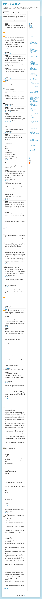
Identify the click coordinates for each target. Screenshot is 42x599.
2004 (30, 156)
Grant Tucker (31, 161)
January (31, 152)
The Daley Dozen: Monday (33, 132)
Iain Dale (31, 162)
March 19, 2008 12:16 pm (8, 111)
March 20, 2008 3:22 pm (7, 512)
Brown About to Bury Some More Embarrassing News (33, 146)
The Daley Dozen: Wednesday (33, 82)
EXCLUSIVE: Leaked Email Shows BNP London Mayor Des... (34, 70)
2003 (30, 157)
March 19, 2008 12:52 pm (8, 121)
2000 (30, 158)
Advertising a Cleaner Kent (33, 116)
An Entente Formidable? (32, 63)
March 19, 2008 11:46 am (8, 93)
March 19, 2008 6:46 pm (7, 398)
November (31, 26)
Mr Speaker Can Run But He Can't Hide (34, 91)
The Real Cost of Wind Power (33, 42)
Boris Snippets (31, 143)
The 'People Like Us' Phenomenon (33, 149)
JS (30, 163)
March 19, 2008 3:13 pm (7, 263)
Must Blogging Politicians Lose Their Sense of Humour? (34, 114)
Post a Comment (6, 588)
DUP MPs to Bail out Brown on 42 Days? (34, 144)
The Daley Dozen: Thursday (33, 68)
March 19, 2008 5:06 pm (7, 366)
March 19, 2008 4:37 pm (7, 326)
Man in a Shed (6, 87)
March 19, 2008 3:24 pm (7, 276)
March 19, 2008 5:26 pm (7, 370)
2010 (30, 22)
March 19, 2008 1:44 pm (7, 168)
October (31, 27)
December (31, 25)
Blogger (24, 595)
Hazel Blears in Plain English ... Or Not (34, 121)
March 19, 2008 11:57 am (8, 105)
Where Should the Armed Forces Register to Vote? (33, 85)
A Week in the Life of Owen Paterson (34, 50)
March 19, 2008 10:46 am (8, 66)
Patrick (6, 35)
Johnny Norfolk (7, 227)
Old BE (6, 31)
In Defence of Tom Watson (33, 109)
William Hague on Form (32, 150)
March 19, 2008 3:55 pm (7, 307)
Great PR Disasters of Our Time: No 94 (34, 37)
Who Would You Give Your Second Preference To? (33, 79)
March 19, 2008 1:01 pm (7, 159)
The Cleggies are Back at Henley (33, 69)
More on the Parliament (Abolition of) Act (34, 77)
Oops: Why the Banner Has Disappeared (34, 38)
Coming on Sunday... (32, 52)
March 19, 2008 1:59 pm (7, 180)
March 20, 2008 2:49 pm (7, 505)
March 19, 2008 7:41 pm (7, 444)
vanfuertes (6, 309)
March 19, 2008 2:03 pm (7, 199)
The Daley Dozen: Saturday (33, 99)
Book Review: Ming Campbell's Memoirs (34, 97)
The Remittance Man (7, 233)
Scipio (6, 265)
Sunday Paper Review (32, 49)
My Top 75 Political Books (32, 100)
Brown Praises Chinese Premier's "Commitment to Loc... (33, 128)
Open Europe (4, 14)
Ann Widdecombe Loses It (33, 51)
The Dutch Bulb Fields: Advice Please (34, 98)
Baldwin (6, 80)
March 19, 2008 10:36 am (8, 53)
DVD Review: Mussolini (32, 62)
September (31, 28)
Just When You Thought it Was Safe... (34, 78)
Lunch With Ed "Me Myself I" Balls (33, 74)
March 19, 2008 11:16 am (8, 78)
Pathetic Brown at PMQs (32, 88)
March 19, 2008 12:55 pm (8, 132)
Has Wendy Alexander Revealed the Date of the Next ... (34, 73)
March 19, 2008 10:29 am (8, 48)
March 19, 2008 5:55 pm (7, 382)
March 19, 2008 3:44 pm (7, 286)
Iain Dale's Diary (12, 4)
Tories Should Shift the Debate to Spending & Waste (33, 139)
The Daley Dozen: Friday (32, 104)
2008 (30, 24)
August (31, 29)
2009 (30, 23)
